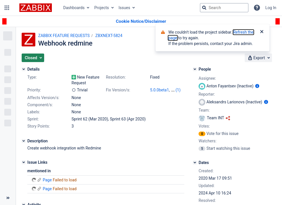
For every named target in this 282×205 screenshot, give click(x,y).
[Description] (24, 141)
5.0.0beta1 (159, 90)
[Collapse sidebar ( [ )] (8, 198)
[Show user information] (257, 86)
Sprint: (33, 119)
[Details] (24, 69)
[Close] (262, 32)
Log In (270, 7)
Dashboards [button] (74, 7)
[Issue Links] (24, 162)
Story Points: (38, 126)
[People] (195, 69)
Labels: (33, 112)
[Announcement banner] (141, 21)
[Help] (256, 7)
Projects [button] (101, 7)
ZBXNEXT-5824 (108, 35)
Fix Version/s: (118, 90)
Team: (204, 110)
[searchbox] (224, 7)
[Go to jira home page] (36, 7)
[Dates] (195, 163)
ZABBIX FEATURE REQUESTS (64, 35)
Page (47, 180)
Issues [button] (124, 7)
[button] (7, 7)
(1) (178, 90)
